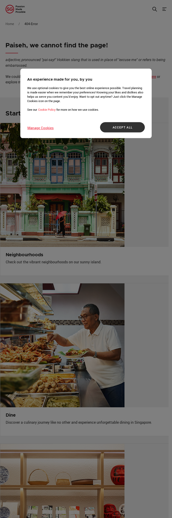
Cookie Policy (47, 110)
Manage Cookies (40, 128)
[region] (86, 103)
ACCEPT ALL (122, 127)
